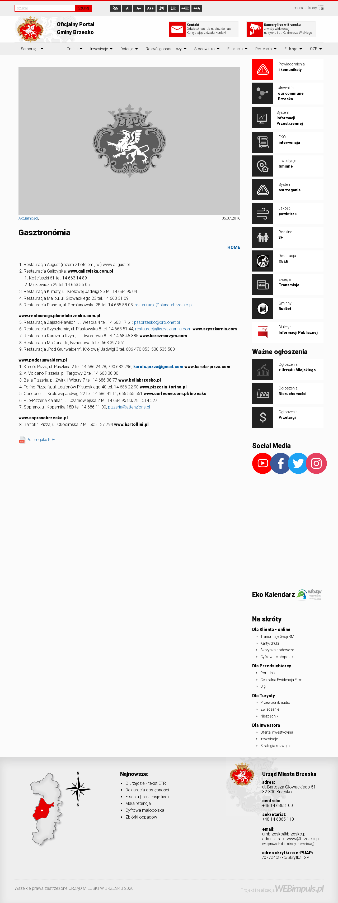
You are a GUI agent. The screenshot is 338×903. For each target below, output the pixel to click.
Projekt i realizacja (282, 890)
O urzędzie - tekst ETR (145, 783)
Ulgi (263, 686)
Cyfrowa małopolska (144, 810)
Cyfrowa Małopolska (277, 657)
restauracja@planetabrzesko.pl (164, 304)
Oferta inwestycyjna (276, 732)
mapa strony (308, 7)
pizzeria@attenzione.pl (129, 407)
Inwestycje (99, 49)
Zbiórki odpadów (141, 817)
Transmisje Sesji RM (277, 636)
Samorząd (30, 49)
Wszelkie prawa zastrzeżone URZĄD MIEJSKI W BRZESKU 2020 (74, 888)
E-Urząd (290, 49)
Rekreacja (263, 49)
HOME (233, 247)
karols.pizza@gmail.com (158, 366)
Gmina (72, 49)
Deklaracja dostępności (147, 789)
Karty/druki (269, 643)
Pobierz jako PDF (37, 440)
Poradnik (267, 673)
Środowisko (204, 49)
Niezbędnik (269, 716)
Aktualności (28, 218)
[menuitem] (30, 49)
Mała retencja (138, 803)
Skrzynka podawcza (277, 650)
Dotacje (126, 49)
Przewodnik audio (275, 702)
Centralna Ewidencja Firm (281, 680)
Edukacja (235, 49)
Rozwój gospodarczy (164, 49)
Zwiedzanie (269, 709)
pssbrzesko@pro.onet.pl (157, 322)
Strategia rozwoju (275, 746)
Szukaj (83, 8)
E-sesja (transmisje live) (147, 796)
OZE (313, 49)
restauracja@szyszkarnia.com (163, 328)
